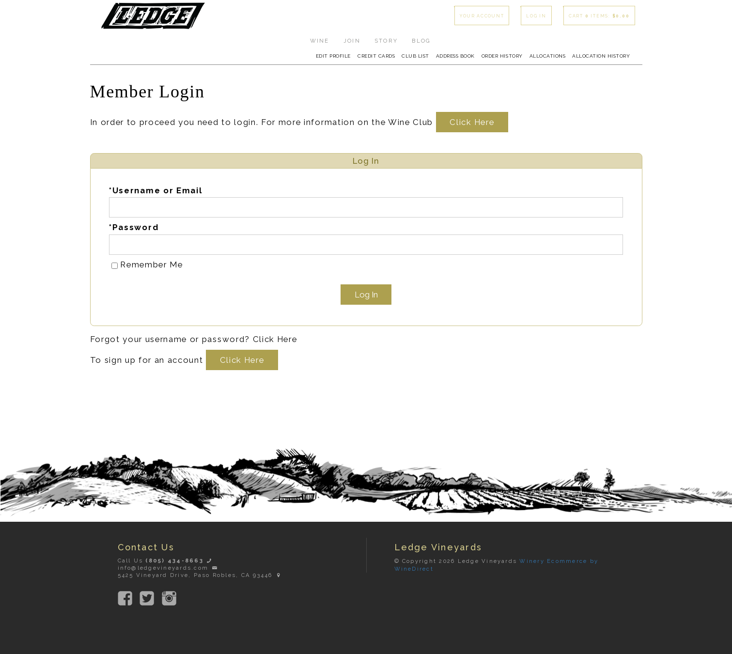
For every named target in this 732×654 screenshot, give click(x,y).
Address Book (455, 56)
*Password (133, 227)
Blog (421, 40)
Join (351, 40)
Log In (536, 16)
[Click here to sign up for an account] (242, 360)
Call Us (166, 560)
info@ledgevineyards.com (168, 567)
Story (386, 40)
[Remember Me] (114, 266)
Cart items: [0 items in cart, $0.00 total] (599, 16)
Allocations (548, 56)
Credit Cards (376, 56)
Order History (502, 56)
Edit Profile (333, 56)
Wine (319, 40)
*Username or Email (155, 190)
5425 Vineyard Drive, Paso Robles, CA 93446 (200, 575)
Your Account (482, 16)
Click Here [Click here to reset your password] (275, 339)
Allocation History (601, 56)
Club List (415, 56)
